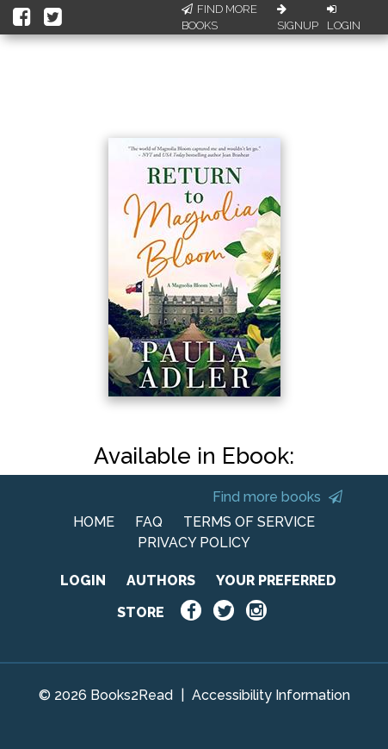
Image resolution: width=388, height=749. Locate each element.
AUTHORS (160, 580)
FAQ (149, 522)
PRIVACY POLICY (194, 542)
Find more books (277, 497)
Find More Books (219, 18)
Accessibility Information (271, 695)
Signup (297, 18)
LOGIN (83, 580)
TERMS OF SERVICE (249, 522)
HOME (93, 522)
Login (343, 18)
